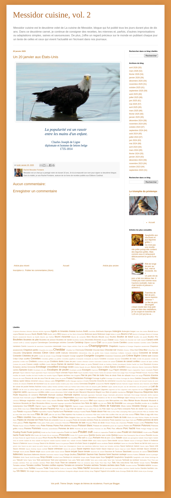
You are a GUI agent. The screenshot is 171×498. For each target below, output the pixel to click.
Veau (75, 468)
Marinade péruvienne (115, 395)
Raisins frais (122, 435)
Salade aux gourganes (130, 438)
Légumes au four (114, 389)
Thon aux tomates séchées (35, 463)
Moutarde (144, 400)
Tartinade (118, 460)
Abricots (29, 331)
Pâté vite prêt (120, 414)
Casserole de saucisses (35, 346)
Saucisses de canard (139, 451)
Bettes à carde (115, 334)
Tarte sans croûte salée (99, 460)
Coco (102, 353)
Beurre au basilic (33, 337)
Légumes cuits (126, 389)
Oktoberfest (88, 406)
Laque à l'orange (85, 389)
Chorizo (120, 350)
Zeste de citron (132, 471)
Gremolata (83, 384)
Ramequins (131, 435)
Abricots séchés (37, 331)
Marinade (43, 395)
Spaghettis (128, 457)
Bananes (28, 334)
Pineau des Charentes (119, 423)
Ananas (72, 331)
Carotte (116, 342)
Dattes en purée (86, 364)
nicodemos (97, 483)
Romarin (96, 438)
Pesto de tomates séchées (83, 420)
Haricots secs (138, 384)
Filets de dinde (110, 375)
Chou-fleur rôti (153, 350)
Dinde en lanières (105, 364)
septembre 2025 (136, 91)
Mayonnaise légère (81, 398)
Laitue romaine (56, 389)
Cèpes (64, 346)
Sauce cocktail (42, 449)
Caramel (93, 342)
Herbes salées (47, 387)
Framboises (78, 378)
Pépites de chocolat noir (27, 420)
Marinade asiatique (55, 395)
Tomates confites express (53, 465)
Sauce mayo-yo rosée (122, 449)
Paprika (50, 411)
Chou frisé (134, 350)
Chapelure (113, 346)
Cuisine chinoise (82, 361)
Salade (119, 438)
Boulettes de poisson (47, 340)
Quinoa (114, 435)
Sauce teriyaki (71, 451)
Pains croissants (123, 409)
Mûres (47, 403)
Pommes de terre (66, 428)
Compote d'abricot (131, 353)
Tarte (34, 460)
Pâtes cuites (37, 417)
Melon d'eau (46, 400)
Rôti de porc (105, 438)
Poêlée (32, 426)
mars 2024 (133, 150)
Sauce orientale (137, 449)
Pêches (141, 417)
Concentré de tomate (148, 353)
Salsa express (102, 440)
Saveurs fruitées (132, 454)
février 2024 (134, 153)
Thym (109, 463)
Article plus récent (21, 266)
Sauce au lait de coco (142, 443)
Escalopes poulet (75, 370)
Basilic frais (42, 334)
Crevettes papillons (68, 359)
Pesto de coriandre (51, 420)
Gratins (57, 384)
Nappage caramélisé (64, 403)
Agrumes (47, 331)
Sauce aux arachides (50, 446)
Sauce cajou (144, 446)
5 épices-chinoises (19, 331)
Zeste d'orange (121, 471)
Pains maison (149, 409)
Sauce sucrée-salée (48, 451)
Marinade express (72, 395)
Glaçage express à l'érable (79, 381)
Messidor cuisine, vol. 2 (52, 14)
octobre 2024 (134, 127)
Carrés (23, 346)
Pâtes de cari (47, 417)
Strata (147, 457)
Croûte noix (24, 361)
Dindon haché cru (133, 364)
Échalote (155, 364)
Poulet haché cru (26, 435)
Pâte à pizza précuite (135, 411)
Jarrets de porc (118, 387)
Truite (45, 468)
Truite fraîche (54, 468)
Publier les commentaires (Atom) (39, 270)
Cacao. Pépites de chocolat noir (125, 340)
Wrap (91, 471)
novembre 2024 (136, 124)
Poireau (49, 425)
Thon (149, 460)
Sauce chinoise (19, 449)
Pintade (130, 423)
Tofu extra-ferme (122, 463)
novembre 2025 (136, 84)
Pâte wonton (129, 414)
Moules (137, 400)
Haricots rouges (127, 384)
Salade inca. (65, 440)
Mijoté (95, 400)
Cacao (111, 340)
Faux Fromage (130, 373)
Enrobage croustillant (47, 366)
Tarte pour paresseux (59, 460)
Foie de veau (49, 378)
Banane (21, 334)
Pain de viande (76, 409)
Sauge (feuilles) (70, 454)
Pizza (156, 423)
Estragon (103, 369)
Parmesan (68, 411)
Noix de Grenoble (114, 403)
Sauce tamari (59, 451)
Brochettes (89, 340)
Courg (53, 356)
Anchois (79, 331)
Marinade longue (102, 395)
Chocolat (88, 350)
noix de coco (102, 403)
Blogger (116, 483)
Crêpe (15, 359)
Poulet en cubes (115, 432)
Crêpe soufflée (24, 359)
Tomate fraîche (144, 463)
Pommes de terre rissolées (84, 428)
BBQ (59, 334)
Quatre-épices (83, 435)
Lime (65, 392)
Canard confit (152, 340)
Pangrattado (27, 411)
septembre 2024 (136, 130)
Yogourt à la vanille (107, 471)
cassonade (57, 346)
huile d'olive (81, 387)
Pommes (36, 428)
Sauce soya (35, 451)
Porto (138, 428)
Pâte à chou (111, 411)
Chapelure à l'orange (125, 346)
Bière (89, 337)
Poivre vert (128, 426)
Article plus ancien (111, 266)
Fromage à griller (99, 378)
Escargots (86, 370)
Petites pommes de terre (147, 420)
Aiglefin (54, 331)
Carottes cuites (145, 342)
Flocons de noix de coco (34, 378)
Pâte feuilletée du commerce (83, 414)
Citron (45, 352)
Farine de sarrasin (105, 373)
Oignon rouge (46, 406)
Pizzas (15, 426)
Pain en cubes (88, 409)
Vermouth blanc (117, 468)
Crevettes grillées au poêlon (51, 359)
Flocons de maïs (18, 378)
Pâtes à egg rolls (146, 414)
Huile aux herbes (70, 387)
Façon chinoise (120, 370)
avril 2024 (133, 147)
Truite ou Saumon (66, 468)
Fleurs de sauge (137, 375)
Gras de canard (49, 384)
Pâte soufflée (110, 414)
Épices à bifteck (103, 367)
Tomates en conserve (73, 465)
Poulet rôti (37, 435)
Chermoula (79, 350)
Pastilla (82, 411)
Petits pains (41, 423)
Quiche (92, 435)
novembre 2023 (136, 163)
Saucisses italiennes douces (35, 454)
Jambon (104, 387)
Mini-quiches (115, 400)
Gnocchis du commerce (106, 381)
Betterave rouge (104, 334)
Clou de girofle (93, 353)
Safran (113, 438)
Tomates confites (33, 465)
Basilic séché (52, 334)
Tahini (25, 460)
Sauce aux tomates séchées (110, 446)
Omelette (136, 406)
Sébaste (142, 454)
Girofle (67, 381)
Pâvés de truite (132, 417)
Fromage (88, 378)
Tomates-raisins (144, 465)
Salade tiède (87, 440)
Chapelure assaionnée (141, 346)
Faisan (91, 373)
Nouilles (138, 403)
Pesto (40, 420)
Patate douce (97, 411)
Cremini (155, 356)
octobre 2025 (134, 87)
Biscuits (95, 337)
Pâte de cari (41, 414)
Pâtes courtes (24, 417)
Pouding (16, 432)
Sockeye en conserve (71, 457)
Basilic (34, 334)
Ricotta (50, 438)
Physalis (89, 423)
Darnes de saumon (65, 364)
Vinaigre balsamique (42, 471)
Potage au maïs (152, 428)
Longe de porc (73, 392)
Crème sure (146, 356)
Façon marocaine (49, 373)
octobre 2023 (134, 167)
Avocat (150, 331)
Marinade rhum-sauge (132, 395)
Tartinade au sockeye (130, 460)
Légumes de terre (137, 389)
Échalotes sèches (20, 367)
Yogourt (97, 471)
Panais (20, 411)
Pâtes (137, 414)
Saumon (81, 454)
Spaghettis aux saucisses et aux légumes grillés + (151, 238)
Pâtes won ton (81, 417)
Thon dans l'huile (52, 463)
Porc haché (129, 428)
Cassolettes (48, 346)
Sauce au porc (26, 446)
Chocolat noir (110, 350)
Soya (103, 457)
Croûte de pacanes (143, 359)
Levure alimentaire (56, 392)
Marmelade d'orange (46, 397)
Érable (30, 370)
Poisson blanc (85, 425)
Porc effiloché (117, 428)
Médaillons (92, 398)
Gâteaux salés (50, 381)
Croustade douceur (113, 359)
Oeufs (31, 406)
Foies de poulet (60, 378)
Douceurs (147, 364)
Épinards (23, 370)
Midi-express (84, 400)
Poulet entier (147, 432)
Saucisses (127, 451)
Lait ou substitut (45, 389)
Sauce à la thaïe (75, 443)
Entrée (76, 367)
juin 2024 (133, 140)
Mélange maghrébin (27, 400)
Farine (96, 373)
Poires (56, 425)
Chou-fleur (142, 350)
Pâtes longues (69, 417)
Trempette (39, 468)
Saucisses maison (52, 454)
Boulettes (18, 339)
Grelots (76, 384)
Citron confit (54, 353)
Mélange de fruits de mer (138, 398)
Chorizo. (126, 350)
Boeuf (107, 337)
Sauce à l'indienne (150, 440)
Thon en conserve (68, 463)
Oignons (68, 406)
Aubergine (116, 331)
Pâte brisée (31, 414)
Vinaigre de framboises (57, 471)
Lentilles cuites (43, 392)
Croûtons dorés (57, 361)
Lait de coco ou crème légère (29, 389)
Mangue (129, 392)
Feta (156, 373)
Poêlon (38, 426)
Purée (72, 435)
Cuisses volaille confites (35, 364)
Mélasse (39, 400)
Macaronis (91, 392)
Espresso (95, 370)
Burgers (104, 340)
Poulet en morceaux (132, 432)
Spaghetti (109, 457)
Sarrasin (121, 440)
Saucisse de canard (97, 451)
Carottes (123, 342)
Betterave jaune (91, 334)
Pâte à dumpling (121, 411)
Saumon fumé (105, 454)
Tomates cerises (19, 465)
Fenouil (138, 373)
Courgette (89, 355)
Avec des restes (141, 331)
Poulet (23, 432)
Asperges (108, 331)
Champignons (98, 345)
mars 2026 (133, 71)
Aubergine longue (129, 331)
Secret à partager (152, 454)
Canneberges (42, 342)
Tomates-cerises (131, 465)
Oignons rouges (78, 406)
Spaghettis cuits (138, 457)
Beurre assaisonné (19, 337)
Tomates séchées (91, 465)
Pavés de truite (120, 417)
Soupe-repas (95, 457)
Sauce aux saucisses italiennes (88, 446)
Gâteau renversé (31, 381)
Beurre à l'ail (126, 334)
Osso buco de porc (38, 409)
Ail (59, 331)
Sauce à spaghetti (89, 443)
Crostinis (102, 359)
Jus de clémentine (130, 387)
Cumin (48, 364)
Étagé (111, 370)
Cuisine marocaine (95, 361)
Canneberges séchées (57, 342)
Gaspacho (146, 378)
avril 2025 (133, 107)
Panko (35, 411)
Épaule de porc (84, 367)
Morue (131, 400)
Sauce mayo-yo (108, 449)
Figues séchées (64, 375)
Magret (98, 392)
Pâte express (66, 414)
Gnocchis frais (121, 381)
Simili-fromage (35, 457)
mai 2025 (133, 104)
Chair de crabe (83, 346)
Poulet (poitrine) (34, 432)
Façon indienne (25, 373)
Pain (57, 409)
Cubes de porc (70, 361)
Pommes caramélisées (50, 428)
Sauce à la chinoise (47, 443)
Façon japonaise (37, 373)
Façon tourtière (83, 373)
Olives (95, 406)
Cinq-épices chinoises (31, 353)
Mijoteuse (101, 400)
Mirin (121, 400)
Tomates (154, 463)
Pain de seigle (65, 409)
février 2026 (134, 74)
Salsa (95, 440)
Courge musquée (62, 356)
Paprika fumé (58, 411)
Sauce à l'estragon (136, 440)
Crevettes (36, 358)
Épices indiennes (132, 367)
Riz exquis (88, 438)
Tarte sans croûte (83, 460)
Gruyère (91, 383)
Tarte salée (72, 460)
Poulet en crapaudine (100, 432)
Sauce (126, 440)
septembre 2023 (136, 170)
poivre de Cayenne (116, 426)
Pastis (88, 411)
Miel (91, 400)
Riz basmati (62, 438)
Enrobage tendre (66, 367)
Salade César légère (146, 438)
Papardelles (42, 411)
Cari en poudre (107, 342)
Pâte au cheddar (148, 411)
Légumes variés (20, 392)
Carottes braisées (133, 342)
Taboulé (20, 460)
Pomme (27, 428)
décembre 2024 (136, 120)
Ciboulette (17, 353)
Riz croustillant (73, 438)
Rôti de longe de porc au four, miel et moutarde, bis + (151, 268)
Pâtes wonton (91, 417)
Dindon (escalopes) (119, 364)
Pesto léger (125, 420)
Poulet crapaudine (57, 432)
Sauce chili (153, 446)
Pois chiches (65, 425)
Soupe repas (85, 457)
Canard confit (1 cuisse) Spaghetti (25, 342)
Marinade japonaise (88, 395)
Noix (83, 403)
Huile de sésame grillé (93, 387)
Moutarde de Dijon (28, 403)
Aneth (85, 331)
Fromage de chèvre (127, 378)
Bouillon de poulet (140, 337)
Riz (55, 438)
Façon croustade (147, 370)
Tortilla (26, 468)
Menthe (54, 400)
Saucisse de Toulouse (113, 451)
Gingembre (60, 381)
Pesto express (115, 420)
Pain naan (106, 409)
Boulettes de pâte (31, 340)
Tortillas (32, 468)
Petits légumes (30, 423)
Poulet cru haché (71, 432)
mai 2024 (133, 143)
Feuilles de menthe (45, 375)
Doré (141, 364)
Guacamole (100, 384)
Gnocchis (93, 381)
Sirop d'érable (46, 457)
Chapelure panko (30, 350)
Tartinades (143, 460)
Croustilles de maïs (128, 359)
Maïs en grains (111, 392)
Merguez (74, 400)
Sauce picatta (24, 451)
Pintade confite (139, 423)
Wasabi (81, 471)
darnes (53, 364)
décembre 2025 (136, 81)
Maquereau (138, 392)
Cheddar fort (70, 350)
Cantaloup (78, 342)
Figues (54, 375)
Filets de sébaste (124, 375)
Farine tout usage (118, 373)
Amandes (64, 331)
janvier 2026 (134, 77)
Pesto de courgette (65, 420)
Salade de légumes (42, 440)
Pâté (105, 411)
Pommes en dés (100, 428)
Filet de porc (86, 375)
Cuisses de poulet (19, 364)
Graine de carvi (152, 381)
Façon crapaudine (134, 370)
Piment (107, 423)
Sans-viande (112, 440)
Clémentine (73, 353)
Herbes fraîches (35, 387)
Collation (121, 353)
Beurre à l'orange (152, 334)
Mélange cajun (123, 398)
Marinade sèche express (149, 395)
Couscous (109, 356)
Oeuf (25, 406)
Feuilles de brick (32, 375)
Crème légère (133, 355)
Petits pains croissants (54, 423)
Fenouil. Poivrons (148, 373)
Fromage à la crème (113, 378)
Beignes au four (67, 334)
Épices (93, 367)
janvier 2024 (134, 157)
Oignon (38, 406)
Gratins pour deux (67, 384)
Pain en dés (97, 409)
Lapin (76, 389)
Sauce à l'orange (33, 443)
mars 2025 (133, 111)
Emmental (32, 367)
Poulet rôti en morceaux (50, 435)
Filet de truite (98, 375)
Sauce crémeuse (55, 449)
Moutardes (40, 403)
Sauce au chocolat (127, 443)
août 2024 (133, 134)
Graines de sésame (20, 384)
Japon (110, 387)
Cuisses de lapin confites (149, 361)
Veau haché (83, 468)
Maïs (103, 392)
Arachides (92, 331)
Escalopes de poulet (58, 369)
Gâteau (154, 378)
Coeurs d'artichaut (110, 353)
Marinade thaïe (18, 398)
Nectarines (76, 403)
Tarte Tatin (111, 460)
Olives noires (126, 406)
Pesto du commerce (101, 420)
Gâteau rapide (18, 381)
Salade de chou (29, 440)
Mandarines (122, 392)
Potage (143, 428)
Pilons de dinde (98, 423)
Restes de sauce (36, 438)
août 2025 (133, 94)
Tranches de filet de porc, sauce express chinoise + (151, 296)
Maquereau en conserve (28, 395)
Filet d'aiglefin (75, 375)
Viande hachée (134, 468)
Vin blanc (21, 471)
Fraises (69, 378)
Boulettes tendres (79, 340)
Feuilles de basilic (19, 375)
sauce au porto (37, 446)
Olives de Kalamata (109, 406)
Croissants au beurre (91, 359)
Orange (143, 406)
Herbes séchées (58, 387)
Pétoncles (65, 423)
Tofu (114, 463)
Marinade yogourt (30, 398)
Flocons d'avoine (150, 375)
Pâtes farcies (58, 417)
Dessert (95, 364)
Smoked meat (58, 457)
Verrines (126, 468)
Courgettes (99, 356)
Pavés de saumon (105, 417)
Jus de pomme (142, 387)
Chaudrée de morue (46, 350)
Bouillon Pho (153, 337)
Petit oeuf (133, 420)
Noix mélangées (128, 403)
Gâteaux (41, 381)
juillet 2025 (133, 97)
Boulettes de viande (64, 340)
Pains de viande (137, 409)
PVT (76, 435)
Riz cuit (81, 438)
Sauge (61, 454)
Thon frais (103, 463)
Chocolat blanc (98, 350)
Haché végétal (110, 384)
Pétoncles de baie (77, 423)
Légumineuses (32, 392)
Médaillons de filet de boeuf (107, 398)
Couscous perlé (119, 356)
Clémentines (83, 353)
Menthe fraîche (63, 400)
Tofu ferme (134, 463)
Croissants (79, 359)
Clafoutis (64, 353)
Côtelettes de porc (30, 356)
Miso (126, 400)
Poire (43, 425)
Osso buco (26, 409)
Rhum (45, 438)
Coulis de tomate (45, 356)
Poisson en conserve (101, 426)
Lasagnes (96, 389)
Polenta (21, 428)
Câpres (87, 342)
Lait (149, 387)
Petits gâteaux (18, 423)
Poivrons (146, 425)
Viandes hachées (147, 468)
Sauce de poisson (69, 449)
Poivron (137, 425)
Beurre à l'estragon (139, 334)
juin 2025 (133, 100)
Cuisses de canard (108, 361)
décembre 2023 (136, 160)
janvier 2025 (134, 117)
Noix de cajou (91, 403)
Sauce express (83, 449)
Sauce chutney (31, 449)
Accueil (66, 266)
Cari (99, 342)
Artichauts (100, 331)
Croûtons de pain (43, 361)
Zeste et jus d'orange (145, 471)
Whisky (86, 471)
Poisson (74, 426)
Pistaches (149, 423)
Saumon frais (92, 454)
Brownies (97, 340)
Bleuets (101, 337)
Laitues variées (68, 389)
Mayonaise (59, 398)
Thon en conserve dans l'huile (88, 463)
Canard (143, 340)
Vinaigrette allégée (71, 471)
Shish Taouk (25, 457)
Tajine (30, 460)
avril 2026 (133, 67)
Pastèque (76, 411)
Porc (109, 428)
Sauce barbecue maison (129, 446)
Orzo (19, 409)
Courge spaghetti (76, 356)
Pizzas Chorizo (24, 426)
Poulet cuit (85, 432)
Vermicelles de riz (97, 468)
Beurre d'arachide (62, 337)
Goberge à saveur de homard (136, 381)
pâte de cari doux (55, 414)
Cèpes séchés (72, 346)
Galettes (138, 378)
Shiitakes (16, 457)
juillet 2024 (133, 137)
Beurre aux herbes (47, 337)
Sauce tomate (84, 451)
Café (138, 340)
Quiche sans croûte (103, 435)
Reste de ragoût (24, 438)
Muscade (54, 403)
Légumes (104, 389)
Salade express (55, 440)
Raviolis (149, 435)
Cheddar (59, 349)
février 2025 (134, 114)
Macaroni (83, 392)
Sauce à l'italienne (20, 443)
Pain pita (114, 409)
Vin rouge (30, 471)
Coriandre (17, 356)
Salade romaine (76, 440)
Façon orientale (62, 373)
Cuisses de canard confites (128, 361)
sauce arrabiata (102, 443)
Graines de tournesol (35, 384)
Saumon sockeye (118, 454)
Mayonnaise (68, 397)
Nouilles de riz (147, 403)
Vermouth (108, 468)
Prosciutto (64, 435)
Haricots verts (148, 384)
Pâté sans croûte (99, 414)
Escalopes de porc (40, 370)
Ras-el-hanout (140, 435)
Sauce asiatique (114, 443)
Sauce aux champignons (67, 446)
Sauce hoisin (96, 449)
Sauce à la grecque (62, 443)
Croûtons (33, 361)
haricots (119, 384)
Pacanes (51, 409)
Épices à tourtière (118, 367)
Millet (107, 400)
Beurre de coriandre (78, 337)
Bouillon (113, 337)
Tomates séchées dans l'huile (112, 465)
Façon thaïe (73, 373)
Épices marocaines (145, 367)
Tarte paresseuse (43, 460)
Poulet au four (46, 432)
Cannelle (70, 342)
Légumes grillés (151, 389)
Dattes (77, 364)
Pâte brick (22, 414)
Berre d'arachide (78, 334)
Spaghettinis (119, 457)
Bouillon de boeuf (125, 337)
